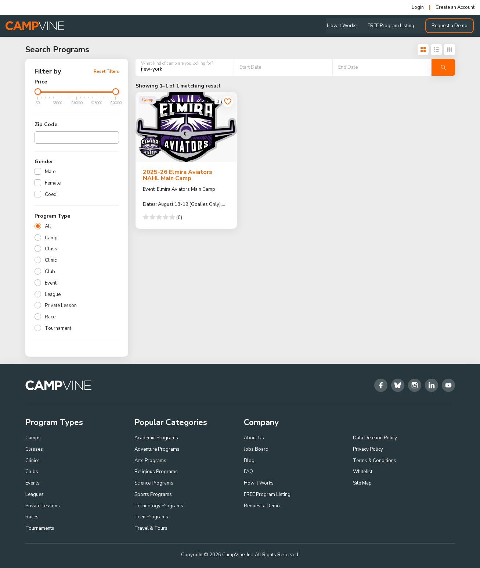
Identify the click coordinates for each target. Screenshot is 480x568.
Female (53, 183)
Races (32, 517)
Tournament (58, 328)
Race (50, 317)
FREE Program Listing (391, 25)
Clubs (31, 471)
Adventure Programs (157, 449)
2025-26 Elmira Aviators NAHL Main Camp (177, 175)
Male (50, 171)
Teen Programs (151, 517)
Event (51, 283)
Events (32, 483)
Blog (249, 460)
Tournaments (39, 528)
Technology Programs (158, 506)
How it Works (342, 25)
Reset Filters (106, 71)
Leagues (34, 494)
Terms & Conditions (374, 460)
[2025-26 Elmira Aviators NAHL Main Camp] (186, 126)
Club (50, 271)
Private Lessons (42, 506)
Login (418, 7)
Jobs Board (256, 449)
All (48, 226)
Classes (34, 449)
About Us (254, 438)
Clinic (51, 260)
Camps (33, 438)
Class (51, 249)
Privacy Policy (368, 449)
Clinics (32, 460)
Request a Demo (450, 25)
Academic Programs (156, 438)
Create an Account (455, 7)
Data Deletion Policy (375, 438)
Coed (51, 194)
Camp (51, 238)
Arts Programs (150, 460)
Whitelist (362, 471)
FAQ (248, 471)
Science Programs (153, 483)
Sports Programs (153, 494)
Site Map (362, 483)
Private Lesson (61, 305)
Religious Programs (156, 471)
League (53, 294)
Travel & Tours (150, 528)
